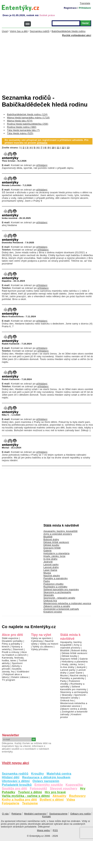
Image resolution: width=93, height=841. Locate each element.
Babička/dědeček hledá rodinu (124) (27, 114)
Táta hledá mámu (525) (20, 133)
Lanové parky (50, 564)
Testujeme (30, 803)
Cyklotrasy (37, 641)
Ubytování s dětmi (16, 781)
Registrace (70, 7)
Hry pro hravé (55, 792)
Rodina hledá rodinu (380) (21, 127)
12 (63, 147)
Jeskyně (48, 561)
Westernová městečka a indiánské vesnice (67, 603)
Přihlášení (85, 7)
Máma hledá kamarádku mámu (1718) (28, 117)
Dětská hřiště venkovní (56, 542)
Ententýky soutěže (48, 785)
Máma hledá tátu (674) (20, 120)
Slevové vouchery (63, 788)
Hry (83, 788)
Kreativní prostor (52, 611)
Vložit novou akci (15, 763)
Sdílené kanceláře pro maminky (61, 589)
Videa (70, 799)
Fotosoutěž (38, 788)
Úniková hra (50, 600)
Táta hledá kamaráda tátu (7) (23, 130)
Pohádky (8, 792)
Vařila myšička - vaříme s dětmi (26, 796)
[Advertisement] (47, 62)
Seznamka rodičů (15, 773)
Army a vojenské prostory (57, 534)
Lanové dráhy (51, 567)
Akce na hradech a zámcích (14, 653)
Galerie (47, 550)
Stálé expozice (10, 638)
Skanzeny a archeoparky (57, 592)
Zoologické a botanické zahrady (61, 609)
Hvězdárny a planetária (56, 553)
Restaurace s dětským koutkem (46, 777)
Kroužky (37, 773)
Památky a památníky (55, 578)
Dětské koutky (51, 545)
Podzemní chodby (53, 584)
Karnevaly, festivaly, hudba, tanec (13, 659)
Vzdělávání (23, 671)
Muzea (47, 572)
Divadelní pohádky (12, 641)
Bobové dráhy (51, 539)
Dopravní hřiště (52, 547)
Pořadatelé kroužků (17, 785)
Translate (85, 3)
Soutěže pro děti (14, 788)
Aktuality (59, 796)
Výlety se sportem (41, 638)
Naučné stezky (51, 575)
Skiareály (48, 595)
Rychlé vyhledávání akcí (76, 35)
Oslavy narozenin (46, 781)
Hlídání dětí (10, 777)
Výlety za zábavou (42, 646)
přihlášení (41, 165)
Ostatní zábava (19, 677)
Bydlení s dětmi (52, 799)
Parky (46, 581)
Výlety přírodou (39, 649)
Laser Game (50, 570)
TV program (8, 680)
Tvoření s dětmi (30, 792)
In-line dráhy (50, 559)
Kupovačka (74, 785)
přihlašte (42, 142)
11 (58, 147)
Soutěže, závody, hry (12, 670)
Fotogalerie (10, 803)
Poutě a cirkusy (10, 652)
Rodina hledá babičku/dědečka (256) (27, 123)
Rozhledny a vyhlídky (55, 586)
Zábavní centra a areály (56, 606)
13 (68, 147)
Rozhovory (77, 796)
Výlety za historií (49, 643)
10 (53, 147)
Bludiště (47, 536)
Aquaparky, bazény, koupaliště (60, 531)
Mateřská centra (59, 773)
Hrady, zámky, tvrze (54, 556)
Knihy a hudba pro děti (19, 799)
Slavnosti (18, 649)
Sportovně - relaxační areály (59, 597)
